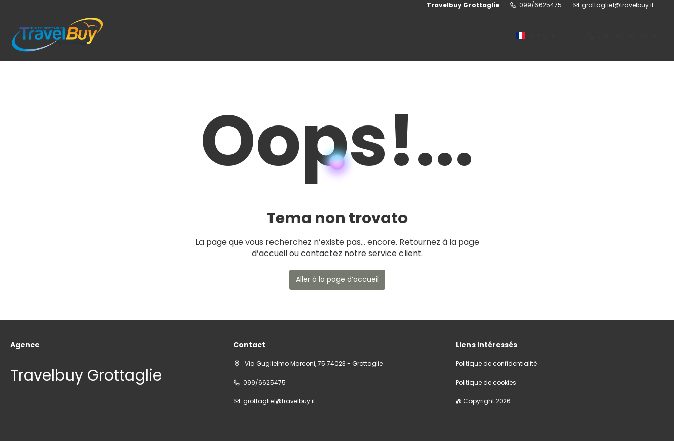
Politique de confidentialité (496, 364)
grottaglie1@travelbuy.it (618, 5)
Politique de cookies (486, 383)
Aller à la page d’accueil (337, 279)
